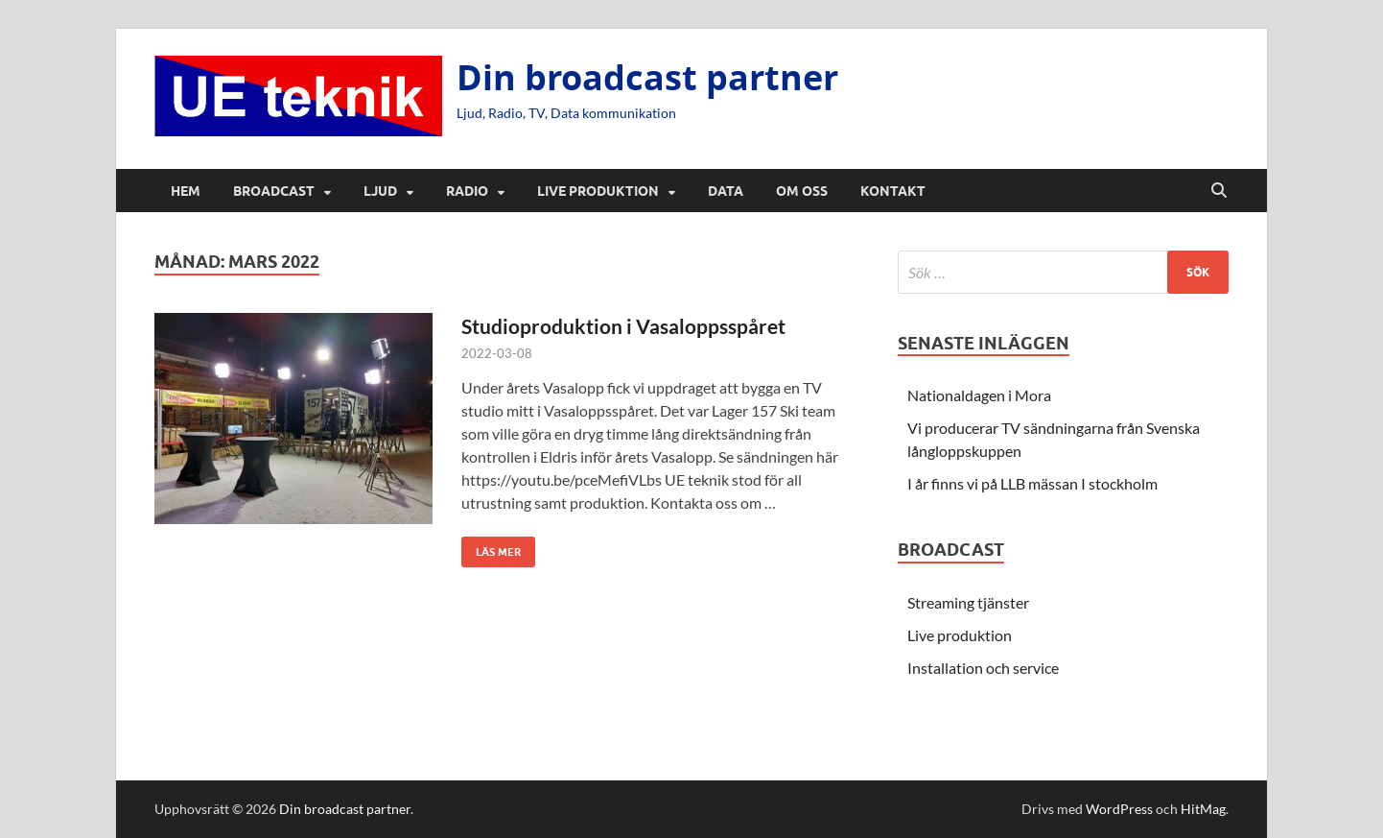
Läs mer (491, 548)
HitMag (1203, 809)
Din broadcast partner (647, 77)
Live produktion (598, 191)
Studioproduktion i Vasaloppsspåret (623, 326)
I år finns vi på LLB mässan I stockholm (1032, 483)
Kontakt (893, 191)
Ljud (380, 191)
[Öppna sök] (1219, 191)
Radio (467, 191)
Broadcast (274, 191)
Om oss (802, 191)
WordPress (1119, 809)
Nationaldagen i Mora (979, 395)
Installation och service (983, 667)
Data (725, 191)
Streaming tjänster (968, 602)
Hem (185, 191)
